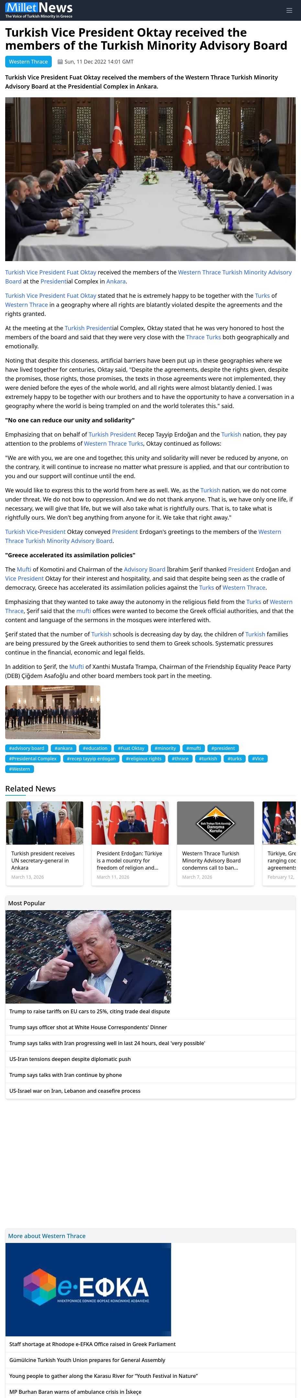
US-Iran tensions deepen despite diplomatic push (70, 1059)
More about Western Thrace (47, 1236)
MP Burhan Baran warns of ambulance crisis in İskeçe (75, 1391)
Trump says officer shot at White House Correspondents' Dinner (88, 1027)
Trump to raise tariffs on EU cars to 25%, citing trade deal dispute (89, 1011)
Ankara (116, 281)
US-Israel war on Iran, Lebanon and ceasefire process (74, 1090)
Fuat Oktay (81, 272)
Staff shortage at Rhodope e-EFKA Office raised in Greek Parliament (92, 1344)
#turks (235, 758)
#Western (19, 769)
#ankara (63, 748)
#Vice (258, 758)
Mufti (24, 569)
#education (95, 748)
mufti (83, 611)
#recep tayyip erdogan (91, 758)
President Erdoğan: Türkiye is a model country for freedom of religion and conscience (129, 860)
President (52, 272)
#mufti (193, 748)
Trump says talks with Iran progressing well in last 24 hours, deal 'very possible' (107, 1043)
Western (189, 272)
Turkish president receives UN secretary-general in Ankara (43, 860)
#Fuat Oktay (131, 748)
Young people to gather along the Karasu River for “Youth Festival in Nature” (103, 1376)
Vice (32, 272)
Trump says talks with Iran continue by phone (65, 1075)
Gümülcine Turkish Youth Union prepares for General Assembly (87, 1360)
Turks (262, 295)
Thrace (211, 272)
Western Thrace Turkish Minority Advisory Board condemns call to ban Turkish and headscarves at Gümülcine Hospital (215, 860)
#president (223, 748)
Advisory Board (92, 541)
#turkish (208, 758)
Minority (255, 272)
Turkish (15, 272)
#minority (165, 748)
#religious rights (144, 758)
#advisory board (26, 748)
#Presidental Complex (33, 758)
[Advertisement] (150, 1163)
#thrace (180, 758)
